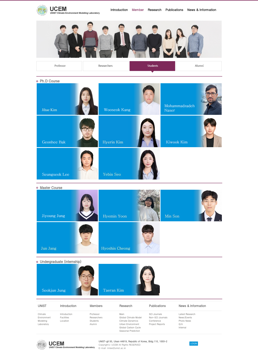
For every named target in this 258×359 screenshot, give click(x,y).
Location (64, 320)
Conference (155, 320)
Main (121, 314)
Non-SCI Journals (158, 317)
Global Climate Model (130, 317)
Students (94, 320)
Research (154, 9)
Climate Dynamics (128, 320)
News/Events (185, 317)
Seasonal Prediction (129, 330)
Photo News (185, 320)
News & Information (201, 9)
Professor (95, 314)
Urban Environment (129, 324)
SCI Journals (155, 314)
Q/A (181, 324)
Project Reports (157, 324)
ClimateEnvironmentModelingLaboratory (44, 319)
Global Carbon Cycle (130, 327)
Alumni (93, 324)
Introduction (119, 9)
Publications (174, 9)
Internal (182, 327)
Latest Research (187, 314)
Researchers (96, 317)
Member (138, 9)
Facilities (64, 317)
